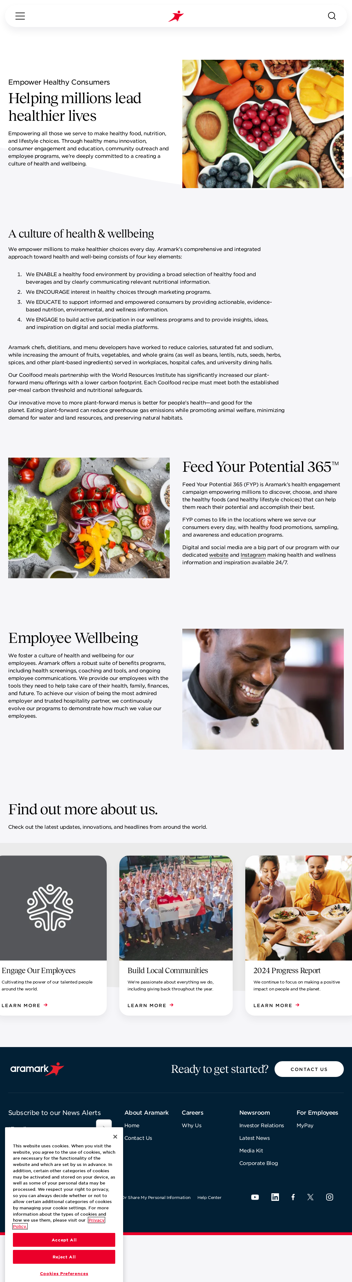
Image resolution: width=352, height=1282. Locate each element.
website (219, 554)
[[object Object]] (104, 1127)
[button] (309, 1069)
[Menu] (20, 16)
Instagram (253, 554)
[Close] (115, 1171)
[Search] (332, 16)
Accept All (64, 1273)
